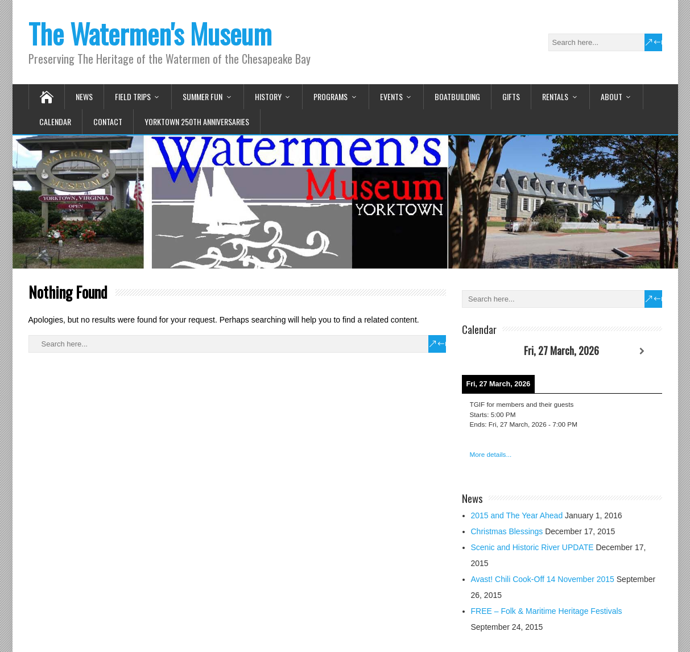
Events (391, 96)
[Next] (642, 351)
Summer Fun (202, 96)
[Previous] (482, 351)
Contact (107, 121)
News (84, 96)
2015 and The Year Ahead (517, 515)
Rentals (555, 96)
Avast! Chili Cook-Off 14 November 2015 (542, 579)
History (268, 96)
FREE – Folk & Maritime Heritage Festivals (546, 611)
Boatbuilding (457, 96)
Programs (330, 96)
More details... (491, 454)
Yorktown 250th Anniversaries (196, 121)
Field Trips (133, 96)
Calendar (55, 121)
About (611, 96)
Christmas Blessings (507, 531)
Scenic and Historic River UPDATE (532, 547)
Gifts (511, 96)
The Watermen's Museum (150, 33)
